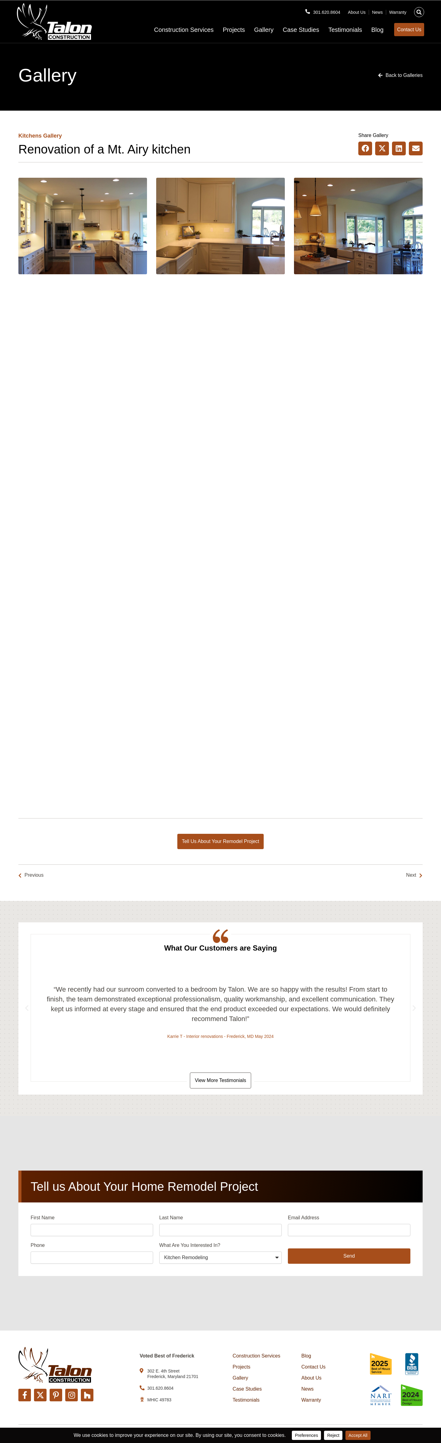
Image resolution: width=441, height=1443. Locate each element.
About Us (357, 10)
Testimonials (335, 29)
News (377, 10)
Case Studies (291, 29)
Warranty (397, 10)
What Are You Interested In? (189, 1246)
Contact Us (313, 1367)
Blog (368, 29)
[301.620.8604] (304, 9)
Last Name (171, 1218)
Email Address (303, 1218)
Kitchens (30, 136)
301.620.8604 (325, 10)
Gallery (254, 29)
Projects (224, 29)
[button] (419, 10)
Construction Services (174, 29)
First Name (43, 1218)
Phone (38, 1246)
